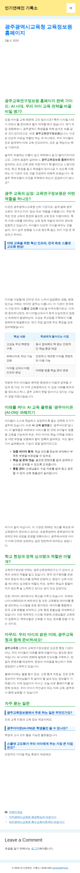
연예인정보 (15, 812)
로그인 (35, 848)
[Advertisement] (40, 70)
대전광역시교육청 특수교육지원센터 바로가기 (36, 822)
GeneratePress (60, 867)
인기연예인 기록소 (21, 8)
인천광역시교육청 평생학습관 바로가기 (32, 817)
